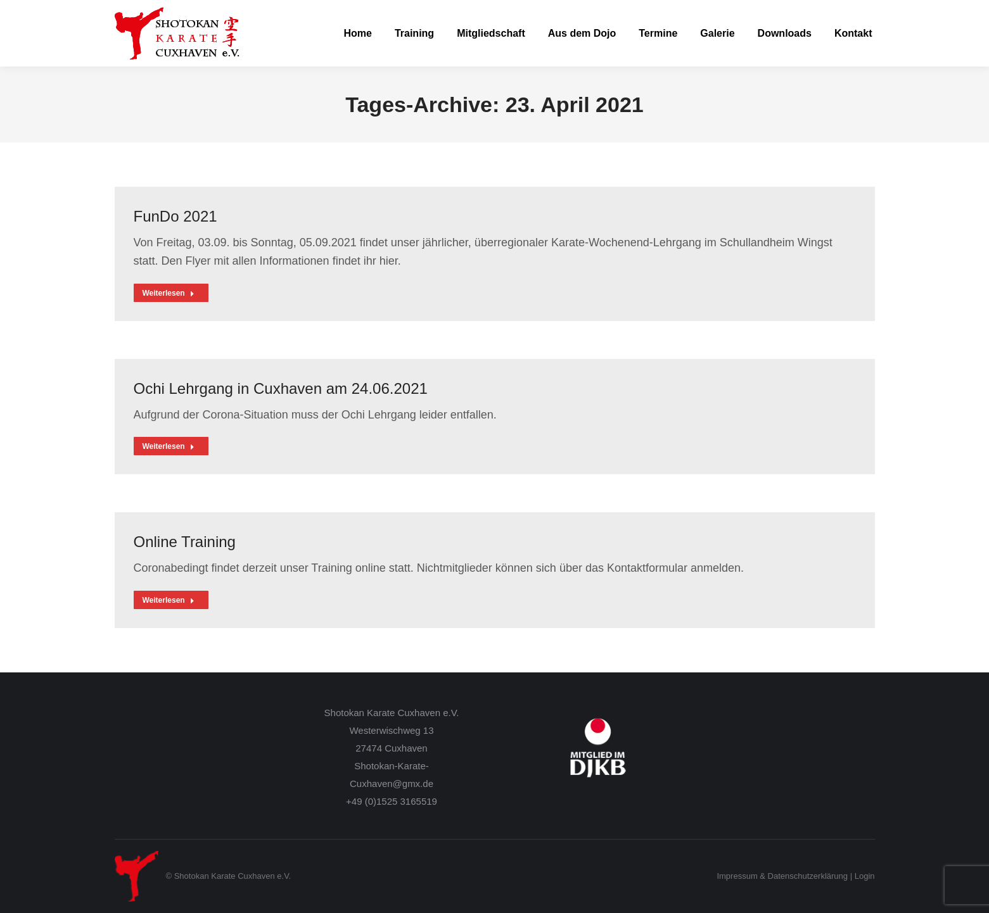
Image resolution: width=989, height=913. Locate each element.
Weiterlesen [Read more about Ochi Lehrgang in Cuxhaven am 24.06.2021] (169, 446)
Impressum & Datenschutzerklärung (782, 876)
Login (865, 876)
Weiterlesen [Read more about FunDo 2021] (169, 293)
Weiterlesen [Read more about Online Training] (169, 600)
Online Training (185, 541)
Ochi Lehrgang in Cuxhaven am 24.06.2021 (281, 388)
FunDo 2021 (175, 216)
